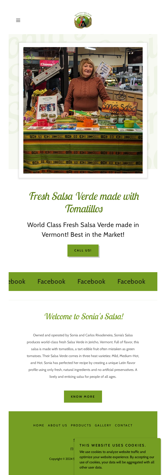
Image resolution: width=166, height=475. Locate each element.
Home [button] (39, 425)
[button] (24, 20)
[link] (83, 20)
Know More (83, 397)
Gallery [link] (103, 425)
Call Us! (83, 250)
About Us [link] (57, 425)
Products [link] (81, 425)
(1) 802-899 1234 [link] (83, 449)
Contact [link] (124, 425)
